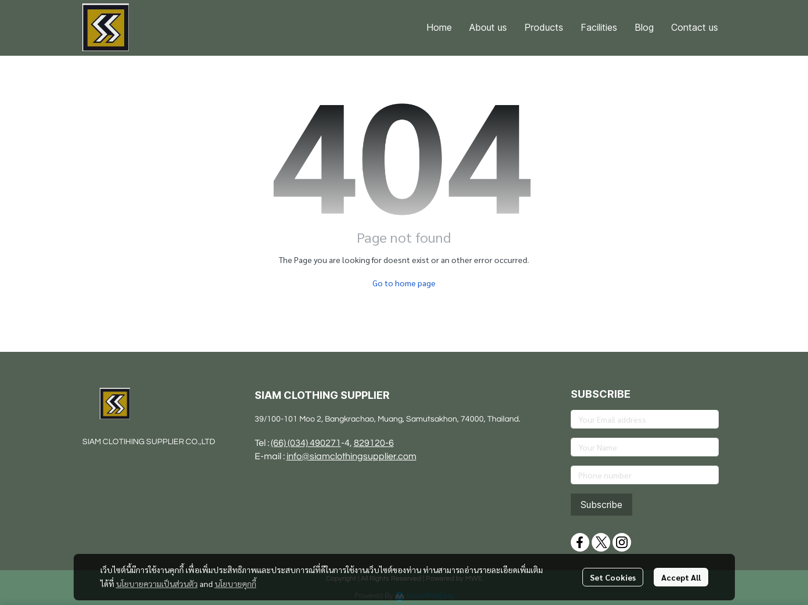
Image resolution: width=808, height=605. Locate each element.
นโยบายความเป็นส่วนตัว (157, 583)
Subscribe (601, 504)
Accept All (681, 577)
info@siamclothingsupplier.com (351, 456)
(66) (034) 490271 (306, 443)
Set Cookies (613, 577)
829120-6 (374, 443)
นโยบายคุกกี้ (235, 583)
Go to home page (404, 283)
